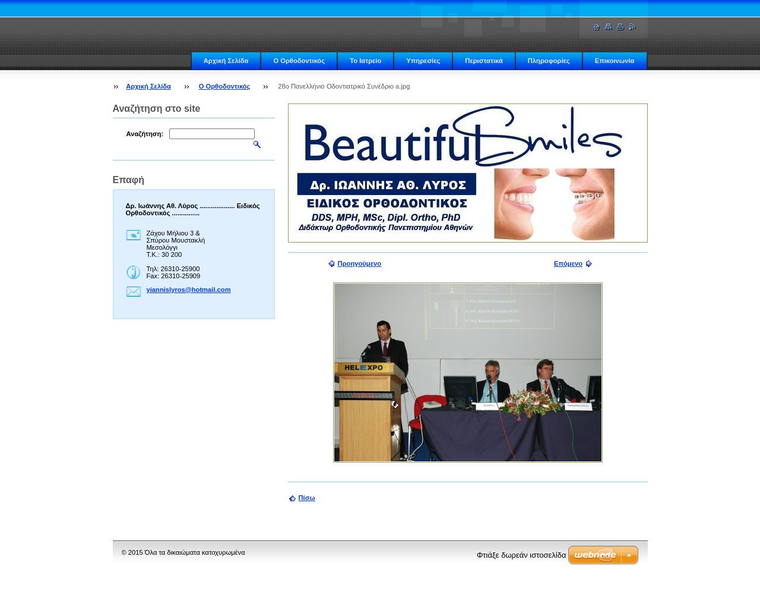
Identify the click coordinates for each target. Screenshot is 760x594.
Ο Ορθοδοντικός (299, 60)
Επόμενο (568, 263)
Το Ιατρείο (365, 60)
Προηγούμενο (359, 263)
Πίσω (307, 497)
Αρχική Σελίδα (226, 60)
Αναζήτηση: (145, 133)
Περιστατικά (483, 60)
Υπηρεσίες (423, 60)
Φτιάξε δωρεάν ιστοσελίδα (521, 555)
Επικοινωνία (615, 60)
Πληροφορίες (549, 60)
